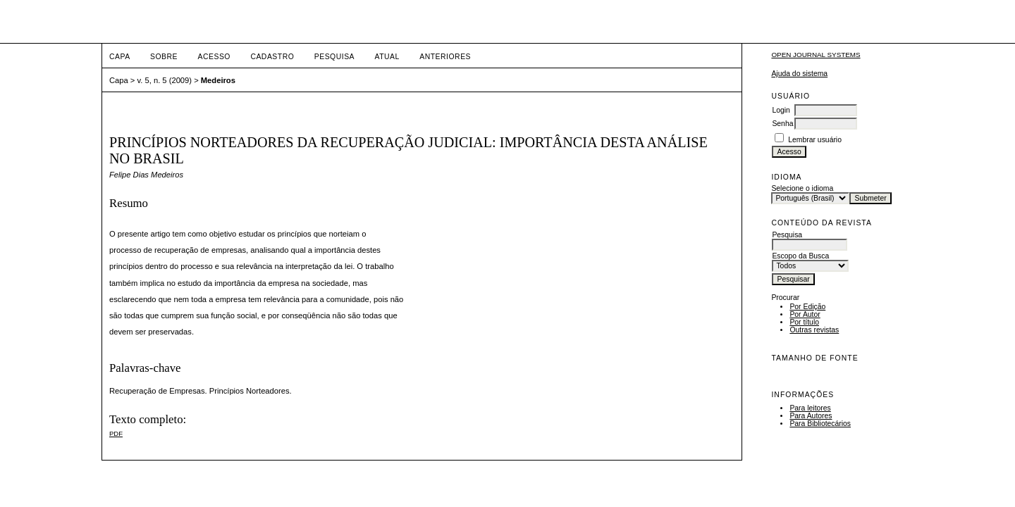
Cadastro (272, 57)
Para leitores (809, 408)
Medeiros (218, 80)
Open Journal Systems (815, 54)
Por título (804, 322)
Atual (387, 57)
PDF (116, 433)
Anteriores (445, 57)
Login (780, 110)
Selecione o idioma (802, 188)
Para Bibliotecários (820, 423)
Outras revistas (814, 330)
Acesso (214, 57)
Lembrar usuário (815, 140)
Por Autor (804, 314)
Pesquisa (334, 57)
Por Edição (807, 307)
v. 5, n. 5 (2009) (164, 80)
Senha (782, 123)
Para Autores (810, 416)
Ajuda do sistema (799, 73)
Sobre (164, 57)
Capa (119, 57)
